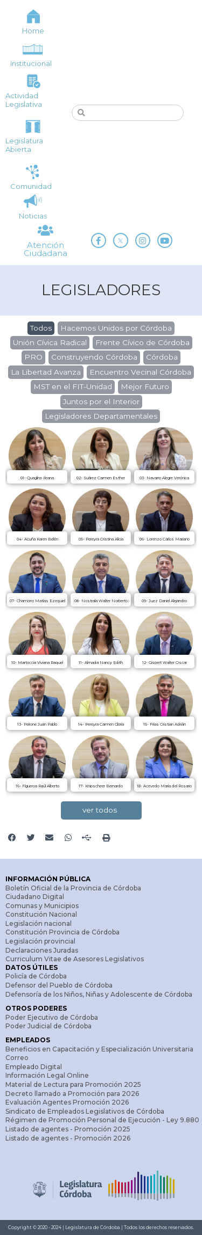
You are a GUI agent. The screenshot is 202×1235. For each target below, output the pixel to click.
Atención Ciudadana (45, 249)
